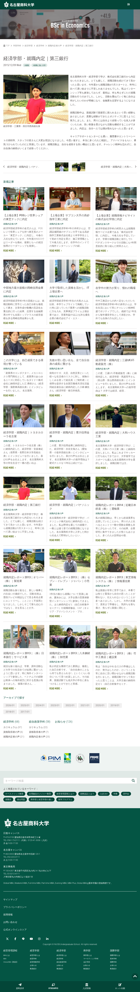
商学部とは (87, 955)
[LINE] (23, 939)
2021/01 (85, 705)
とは (6, 955)
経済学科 (40, 45)
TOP (6, 45)
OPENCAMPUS (53, 986)
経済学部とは (62, 955)
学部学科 (17, 45)
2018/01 (10, 711)
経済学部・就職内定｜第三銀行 (79, 45)
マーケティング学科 (90, 959)
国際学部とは (115, 955)
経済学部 (29, 45)
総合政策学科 (62, 962)
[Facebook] (15, 939)
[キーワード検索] (66, 781)
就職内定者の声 (55, 45)
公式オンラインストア (15, 929)
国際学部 (114, 950)
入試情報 (87, 986)
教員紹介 (33, 969)
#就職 (26, 65)
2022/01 (70, 705)
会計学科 (86, 962)
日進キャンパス (11, 833)
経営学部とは (35, 955)
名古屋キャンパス (12, 849)
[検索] (133, 781)
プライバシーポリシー (15, 907)
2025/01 (25, 705)
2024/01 (40, 705)
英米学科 (113, 959)
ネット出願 (120, 986)
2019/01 (115, 705)
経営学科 (33, 959)
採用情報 (8, 914)
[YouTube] (31, 939)
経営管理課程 (10, 950)
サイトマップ (10, 899)
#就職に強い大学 (39, 65)
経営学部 (34, 950)
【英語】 (10, 962)
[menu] (134, 5)
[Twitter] (7, 939)
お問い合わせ (10, 922)
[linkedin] (47, 939)
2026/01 (10, 705)
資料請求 (20, 986)
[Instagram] (39, 939)
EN (128, 4)
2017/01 (25, 711)
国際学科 (113, 962)
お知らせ (33, 965)
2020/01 (100, 705)
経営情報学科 (35, 962)
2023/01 (55, 705)
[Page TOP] (135, 976)
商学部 (86, 950)
